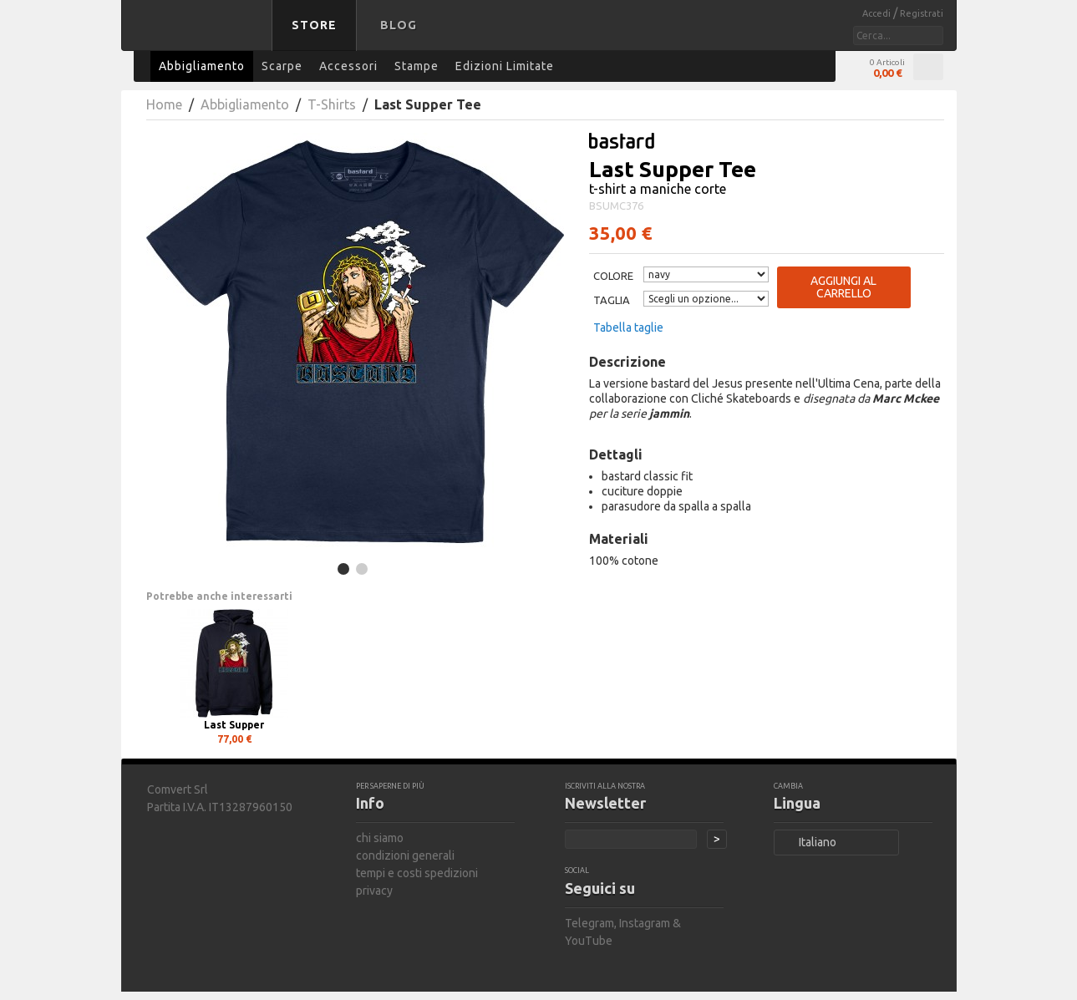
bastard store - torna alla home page (200, 35)
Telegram (589, 923)
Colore (613, 276)
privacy (374, 890)
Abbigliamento (245, 104)
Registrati (921, 13)
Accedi (877, 13)
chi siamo (380, 838)
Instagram (644, 923)
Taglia (611, 300)
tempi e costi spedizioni (417, 873)
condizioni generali (405, 855)
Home (164, 104)
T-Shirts (331, 104)
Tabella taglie (628, 327)
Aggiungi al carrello (843, 287)
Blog (398, 25)
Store (314, 25)
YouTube (588, 940)
